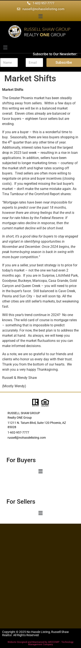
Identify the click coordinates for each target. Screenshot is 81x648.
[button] (40, 16)
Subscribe (64, 62)
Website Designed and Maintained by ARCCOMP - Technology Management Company (40, 643)
